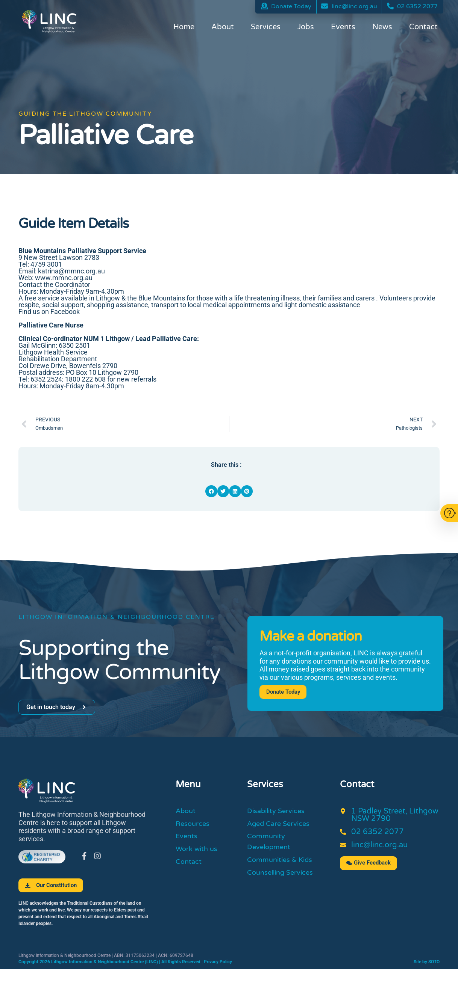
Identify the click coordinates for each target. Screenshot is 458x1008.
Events (343, 28)
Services (266, 28)
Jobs (305, 28)
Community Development (271, 845)
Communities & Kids (283, 865)
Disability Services (279, 811)
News (382, 28)
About (222, 28)
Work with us (199, 853)
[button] (211, 491)
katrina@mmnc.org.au (71, 271)
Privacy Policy (218, 962)
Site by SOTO (427, 962)
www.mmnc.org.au (64, 278)
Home (183, 28)
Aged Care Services (282, 825)
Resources (194, 825)
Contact (423, 28)
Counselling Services (283, 879)
